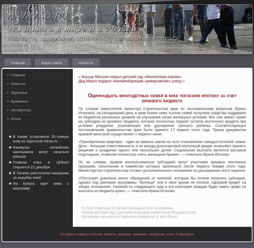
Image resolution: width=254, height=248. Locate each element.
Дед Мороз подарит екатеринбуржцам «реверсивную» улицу (130, 81)
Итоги (16, 119)
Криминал (19, 101)
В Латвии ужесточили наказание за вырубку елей (41, 175)
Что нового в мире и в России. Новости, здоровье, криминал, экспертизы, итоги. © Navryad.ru (127, 234)
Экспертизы (21, 110)
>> (79, 208)
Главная (18, 63)
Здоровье (19, 92)
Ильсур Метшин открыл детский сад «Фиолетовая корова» (131, 77)
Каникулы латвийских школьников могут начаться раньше (41, 152)
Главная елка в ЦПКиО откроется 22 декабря (41, 164)
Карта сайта (51, 63)
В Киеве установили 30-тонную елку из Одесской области (41, 138)
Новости (86, 63)
